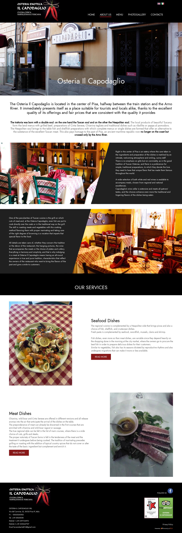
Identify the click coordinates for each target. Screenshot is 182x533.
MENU (119, 14)
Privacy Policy (168, 524)
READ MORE (101, 356)
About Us (105, 14)
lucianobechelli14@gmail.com (25, 527)
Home (91, 14)
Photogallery (137, 14)
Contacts (157, 14)
